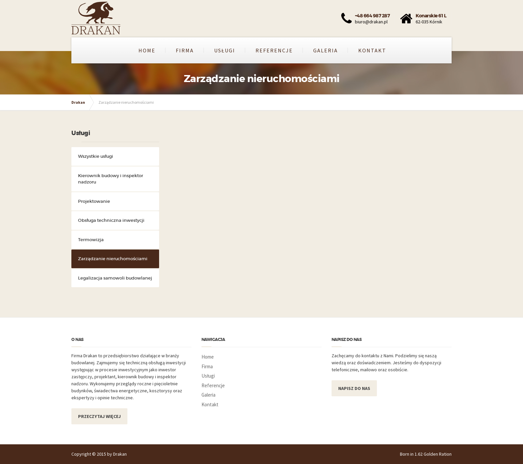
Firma (185, 50)
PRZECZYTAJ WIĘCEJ (99, 416)
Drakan (78, 102)
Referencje (274, 50)
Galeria (325, 50)
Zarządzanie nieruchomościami (112, 259)
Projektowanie (94, 201)
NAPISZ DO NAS (354, 388)
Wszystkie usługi (95, 156)
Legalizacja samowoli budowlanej (115, 278)
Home (146, 50)
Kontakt (372, 50)
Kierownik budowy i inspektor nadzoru (110, 179)
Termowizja (91, 240)
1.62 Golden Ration (433, 454)
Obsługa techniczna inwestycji (111, 220)
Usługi (224, 50)
